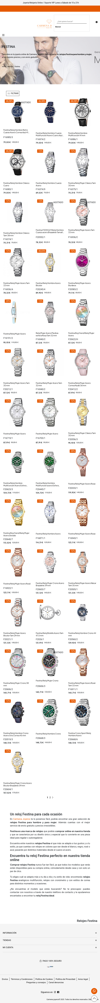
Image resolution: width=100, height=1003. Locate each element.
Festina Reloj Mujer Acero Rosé (17, 583)
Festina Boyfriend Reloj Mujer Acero (81, 334)
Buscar (58, 27)
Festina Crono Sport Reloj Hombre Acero (79, 734)
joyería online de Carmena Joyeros (29, 54)
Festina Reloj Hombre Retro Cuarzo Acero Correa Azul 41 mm (15, 132)
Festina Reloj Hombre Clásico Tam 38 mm (16, 234)
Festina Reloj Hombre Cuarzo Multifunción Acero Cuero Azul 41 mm (49, 135)
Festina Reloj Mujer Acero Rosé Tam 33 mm (82, 684)
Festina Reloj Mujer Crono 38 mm (16, 684)
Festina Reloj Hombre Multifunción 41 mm (77, 134)
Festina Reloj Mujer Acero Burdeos (79, 284)
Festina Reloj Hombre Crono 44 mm (82, 634)
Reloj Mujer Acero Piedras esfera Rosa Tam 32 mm (47, 334)
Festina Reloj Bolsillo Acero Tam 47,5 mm (49, 634)
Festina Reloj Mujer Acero (14, 333)
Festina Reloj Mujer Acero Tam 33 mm (81, 231)
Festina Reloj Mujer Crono (47, 680)
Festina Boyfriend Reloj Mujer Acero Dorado (16, 534)
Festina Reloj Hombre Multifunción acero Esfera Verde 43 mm (47, 485)
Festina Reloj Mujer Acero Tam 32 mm (49, 384)
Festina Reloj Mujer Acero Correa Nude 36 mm (79, 384)
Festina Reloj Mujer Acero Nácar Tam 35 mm (82, 584)
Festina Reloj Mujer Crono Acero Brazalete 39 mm (50, 584)
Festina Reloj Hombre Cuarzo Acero (48, 184)
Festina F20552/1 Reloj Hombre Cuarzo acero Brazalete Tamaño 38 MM (50, 232)
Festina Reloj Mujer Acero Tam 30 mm (16, 384)
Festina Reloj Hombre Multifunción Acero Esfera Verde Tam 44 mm (14, 485)
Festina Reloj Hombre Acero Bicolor (48, 284)
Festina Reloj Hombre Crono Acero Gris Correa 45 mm (15, 734)
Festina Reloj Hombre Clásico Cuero (16, 184)
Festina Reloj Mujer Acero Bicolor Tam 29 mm (14, 634)
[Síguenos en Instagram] (58, 992)
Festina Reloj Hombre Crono (48, 733)
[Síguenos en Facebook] (55, 992)
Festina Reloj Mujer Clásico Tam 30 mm (82, 184)
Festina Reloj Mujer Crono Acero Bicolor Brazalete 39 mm (17, 784)
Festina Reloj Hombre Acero (48, 533)
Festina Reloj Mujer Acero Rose (82, 483)
